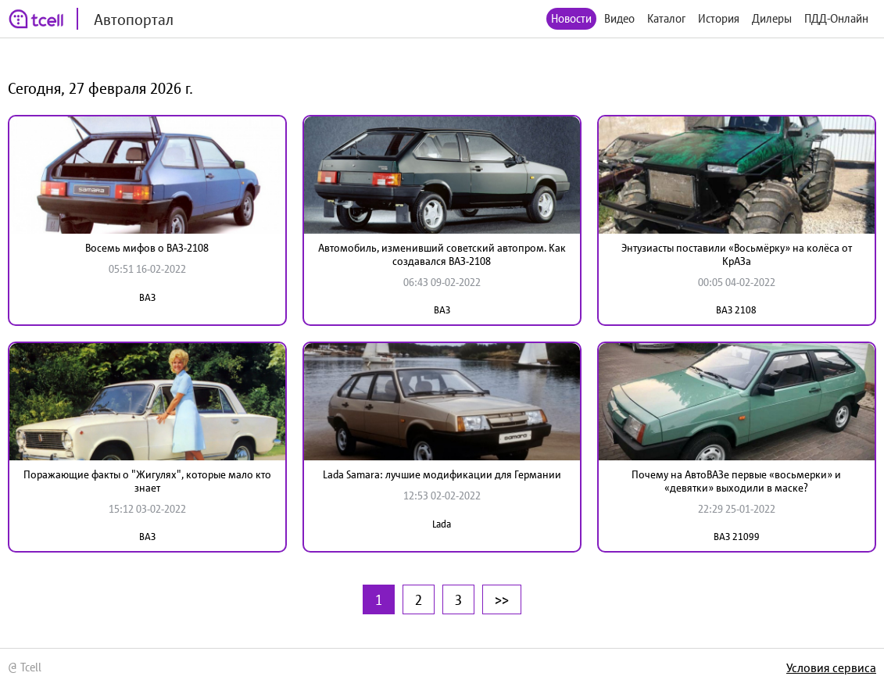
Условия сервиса (831, 667)
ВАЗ (147, 297)
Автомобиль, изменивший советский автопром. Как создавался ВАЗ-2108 (442, 254)
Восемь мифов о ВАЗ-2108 (147, 248)
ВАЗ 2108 (736, 310)
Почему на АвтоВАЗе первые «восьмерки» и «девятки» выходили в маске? (736, 481)
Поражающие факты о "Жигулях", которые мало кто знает (147, 481)
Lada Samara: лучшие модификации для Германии (442, 474)
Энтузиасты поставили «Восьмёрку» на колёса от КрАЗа (736, 254)
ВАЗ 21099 (737, 536)
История (718, 18)
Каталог (666, 18)
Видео (619, 18)
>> (502, 599)
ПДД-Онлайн (836, 18)
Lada (441, 524)
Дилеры (772, 18)
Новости (571, 18)
